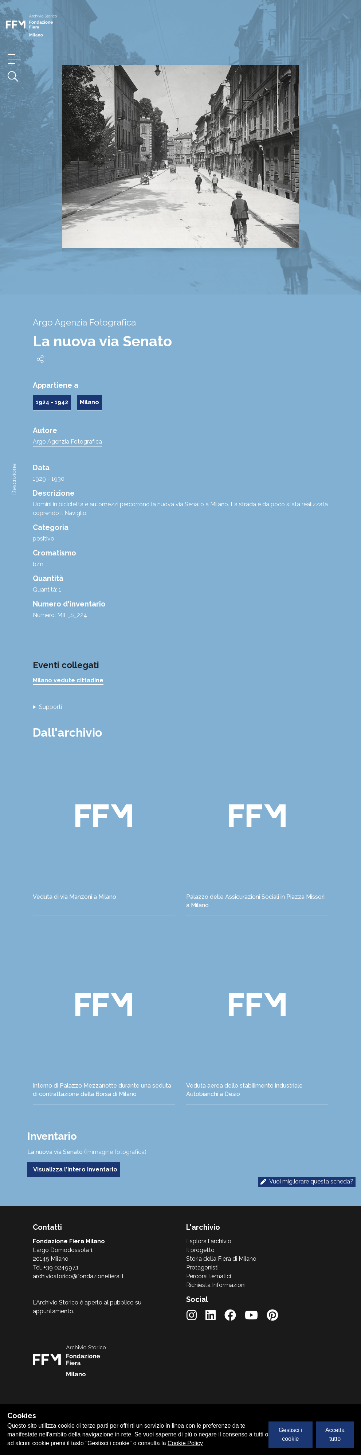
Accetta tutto (335, 1434)
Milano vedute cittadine (68, 680)
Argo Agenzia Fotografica (67, 441)
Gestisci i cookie (290, 1434)
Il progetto (200, 1250)
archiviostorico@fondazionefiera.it (78, 1276)
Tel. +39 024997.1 (56, 1267)
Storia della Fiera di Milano (221, 1258)
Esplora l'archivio (208, 1241)
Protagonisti (202, 1267)
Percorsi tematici (208, 1276)
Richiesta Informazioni (216, 1285)
